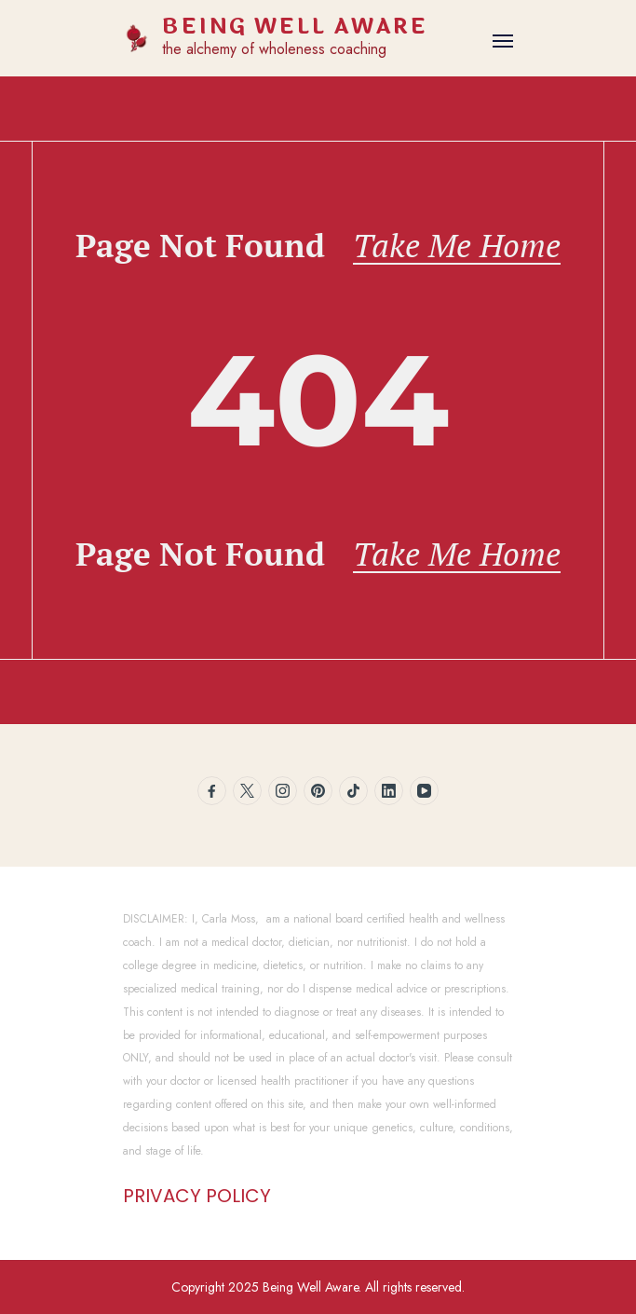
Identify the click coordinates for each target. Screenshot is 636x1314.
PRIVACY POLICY (197, 1196)
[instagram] (282, 790)
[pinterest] (318, 790)
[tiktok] (353, 790)
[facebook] (211, 790)
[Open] (503, 41)
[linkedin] (388, 790)
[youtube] (424, 790)
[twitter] (247, 790)
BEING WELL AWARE (294, 26)
